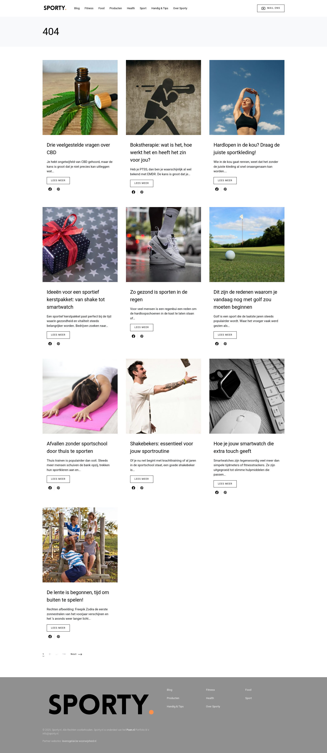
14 (64, 654)
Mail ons (271, 8)
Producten (173, 698)
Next (74, 654)
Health (210, 698)
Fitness (210, 689)
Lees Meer (58, 180)
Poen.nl (131, 729)
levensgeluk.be (70, 741)
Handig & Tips (175, 706)
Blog (169, 689)
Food (248, 689)
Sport (248, 698)
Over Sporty (213, 706)
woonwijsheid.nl (87, 741)
